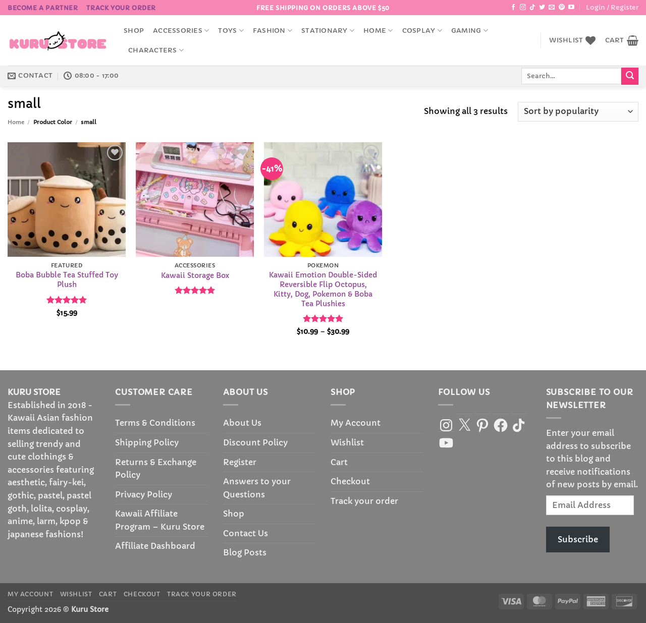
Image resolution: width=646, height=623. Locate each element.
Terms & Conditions (155, 423)
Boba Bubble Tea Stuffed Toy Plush (67, 279)
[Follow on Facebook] (513, 7)
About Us (242, 423)
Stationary (327, 30)
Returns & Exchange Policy (155, 468)
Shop (134, 31)
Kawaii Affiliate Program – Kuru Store (159, 520)
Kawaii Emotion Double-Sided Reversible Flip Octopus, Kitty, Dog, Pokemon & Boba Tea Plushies (323, 289)
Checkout (350, 481)
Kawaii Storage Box (195, 275)
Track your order (121, 8)
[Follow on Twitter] (542, 7)
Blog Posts (244, 552)
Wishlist (347, 442)
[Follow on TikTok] (532, 7)
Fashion (272, 30)
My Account (356, 423)
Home (378, 30)
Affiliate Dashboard (155, 546)
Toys (230, 30)
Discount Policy (255, 442)
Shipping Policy (147, 442)
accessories (181, 30)
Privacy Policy (143, 494)
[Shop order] (578, 112)
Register (239, 462)
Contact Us (245, 533)
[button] (612, 7)
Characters (156, 50)
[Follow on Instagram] (523, 7)
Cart (339, 462)
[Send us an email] (552, 7)
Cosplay (422, 30)
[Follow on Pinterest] (562, 7)
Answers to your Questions (257, 487)
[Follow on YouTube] (571, 7)
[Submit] (629, 76)
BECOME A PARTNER (43, 8)
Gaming (469, 30)
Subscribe (578, 539)
